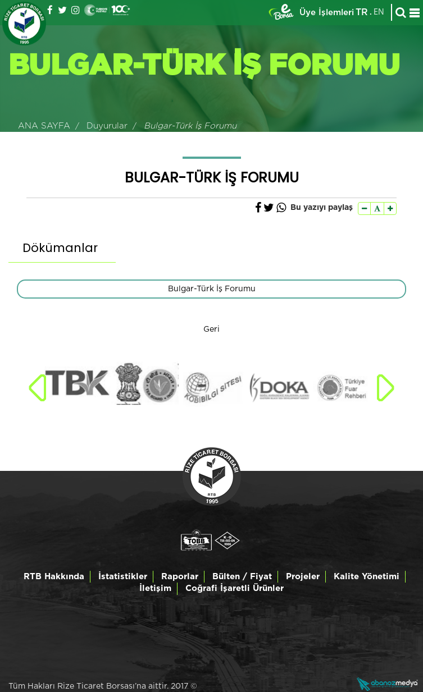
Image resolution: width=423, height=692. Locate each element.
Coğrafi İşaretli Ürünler (234, 588)
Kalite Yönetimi (366, 576)
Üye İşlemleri (326, 12)
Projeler (303, 576)
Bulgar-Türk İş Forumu (212, 289)
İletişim (155, 588)
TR (362, 12)
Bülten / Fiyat (242, 576)
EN (379, 12)
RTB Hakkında (54, 576)
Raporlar (179, 576)
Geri (211, 329)
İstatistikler (122, 576)
